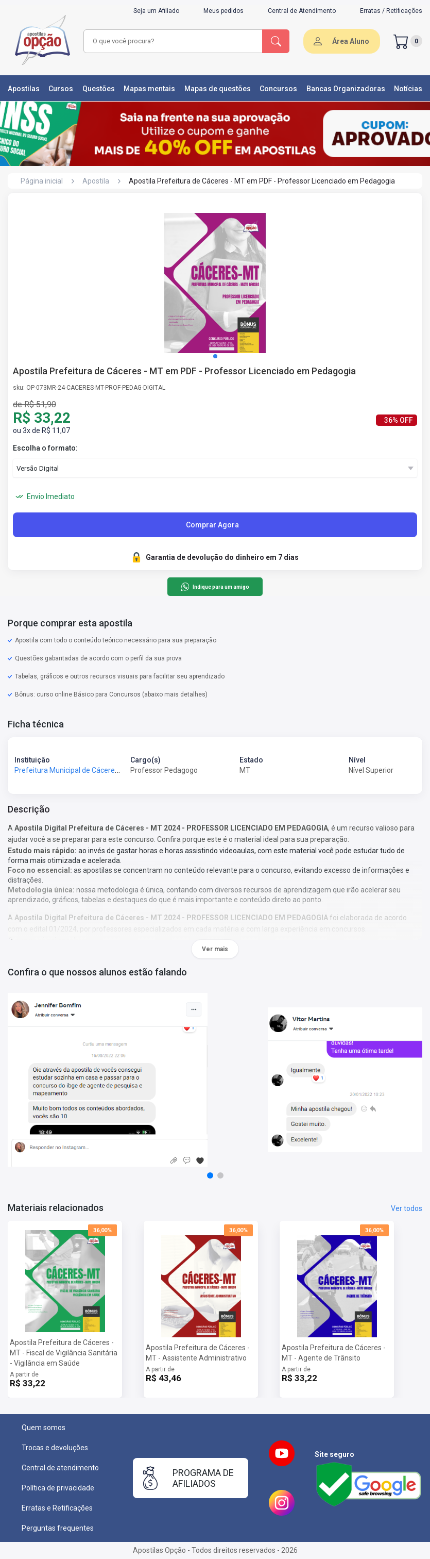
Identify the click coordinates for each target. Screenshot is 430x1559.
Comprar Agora (212, 525)
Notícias (408, 89)
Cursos (60, 89)
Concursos (278, 89)
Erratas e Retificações (57, 1508)
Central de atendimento (60, 1468)
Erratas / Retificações (391, 10)
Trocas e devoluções (55, 1448)
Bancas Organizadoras (345, 89)
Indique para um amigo (215, 587)
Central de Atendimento (302, 10)
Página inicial (42, 181)
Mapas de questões (217, 89)
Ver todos (406, 1208)
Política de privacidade (58, 1488)
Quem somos (43, 1427)
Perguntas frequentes (58, 1528)
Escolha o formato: (45, 448)
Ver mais (215, 949)
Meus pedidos (223, 10)
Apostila (95, 181)
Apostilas (24, 89)
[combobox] (173, 41)
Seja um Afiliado (156, 10)
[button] (215, 356)
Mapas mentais (149, 89)
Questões (98, 89)
